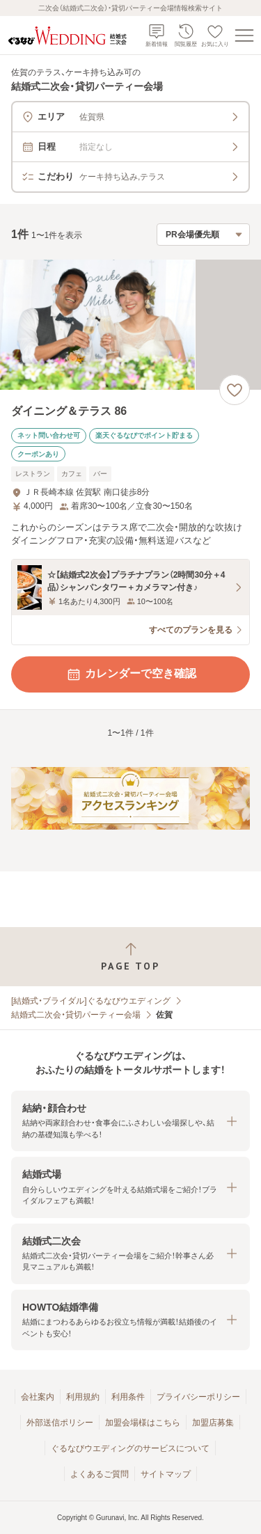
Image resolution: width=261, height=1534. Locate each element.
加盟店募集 (213, 1423)
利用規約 (83, 1397)
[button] (130, 1121)
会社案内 (37, 1397)
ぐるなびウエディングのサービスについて (130, 1448)
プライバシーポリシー (198, 1397)
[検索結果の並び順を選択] (203, 234)
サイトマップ (166, 1474)
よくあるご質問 (99, 1474)
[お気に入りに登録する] (234, 389)
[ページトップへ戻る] (130, 956)
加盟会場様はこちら (142, 1423)
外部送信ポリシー (59, 1423)
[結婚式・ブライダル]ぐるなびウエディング (91, 1001)
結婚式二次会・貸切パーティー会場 (76, 1015)
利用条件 (128, 1397)
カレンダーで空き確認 (130, 674)
